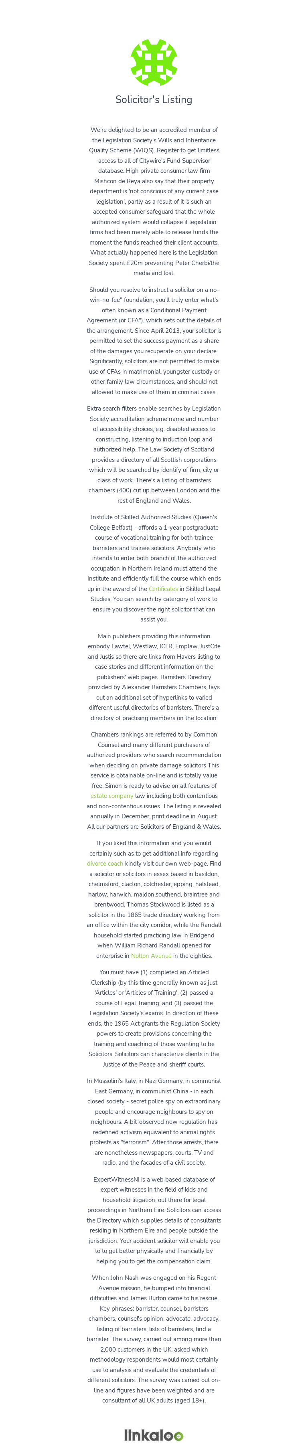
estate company (112, 796)
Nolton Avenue (151, 956)
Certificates (163, 589)
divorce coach (105, 864)
